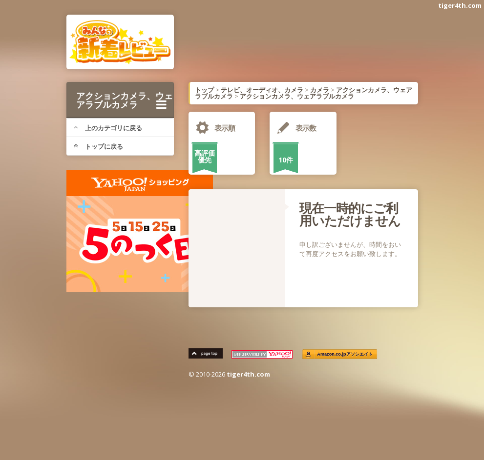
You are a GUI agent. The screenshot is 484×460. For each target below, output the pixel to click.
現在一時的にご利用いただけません (349, 214)
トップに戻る (98, 146)
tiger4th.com (460, 5)
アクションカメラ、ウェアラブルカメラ (124, 100)
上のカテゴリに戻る (108, 127)
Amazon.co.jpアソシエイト (345, 354)
